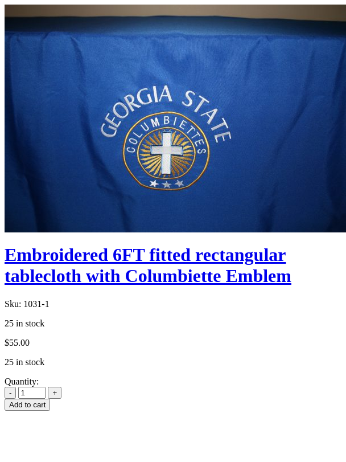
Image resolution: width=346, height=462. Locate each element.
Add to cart (27, 404)
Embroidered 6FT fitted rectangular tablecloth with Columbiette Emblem (148, 265)
